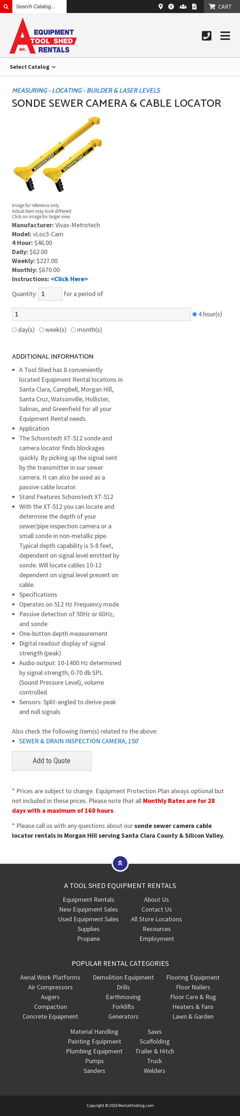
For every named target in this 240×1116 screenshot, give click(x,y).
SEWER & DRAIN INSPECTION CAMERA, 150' (79, 741)
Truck (154, 1061)
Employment (156, 938)
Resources (157, 929)
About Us (156, 899)
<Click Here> (69, 279)
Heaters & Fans (193, 1006)
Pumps (94, 1061)
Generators (123, 1016)
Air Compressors (50, 987)
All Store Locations (156, 919)
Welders (154, 1070)
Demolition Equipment (123, 977)
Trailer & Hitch (154, 1051)
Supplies (88, 929)
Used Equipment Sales (88, 919)
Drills (123, 987)
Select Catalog (33, 66)
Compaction (50, 1006)
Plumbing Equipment (94, 1051)
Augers (50, 997)
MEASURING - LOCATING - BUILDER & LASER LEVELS (86, 90)
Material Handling (94, 1031)
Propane (88, 938)
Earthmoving (123, 997)
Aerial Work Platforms (50, 977)
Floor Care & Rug (193, 997)
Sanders (94, 1070)
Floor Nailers (193, 987)
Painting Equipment (94, 1041)
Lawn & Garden (193, 1016)
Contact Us (157, 909)
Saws (155, 1031)
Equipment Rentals (88, 899)
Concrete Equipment (50, 1016)
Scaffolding (155, 1041)
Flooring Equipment (193, 977)
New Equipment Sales (88, 909)
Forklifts (123, 1006)
